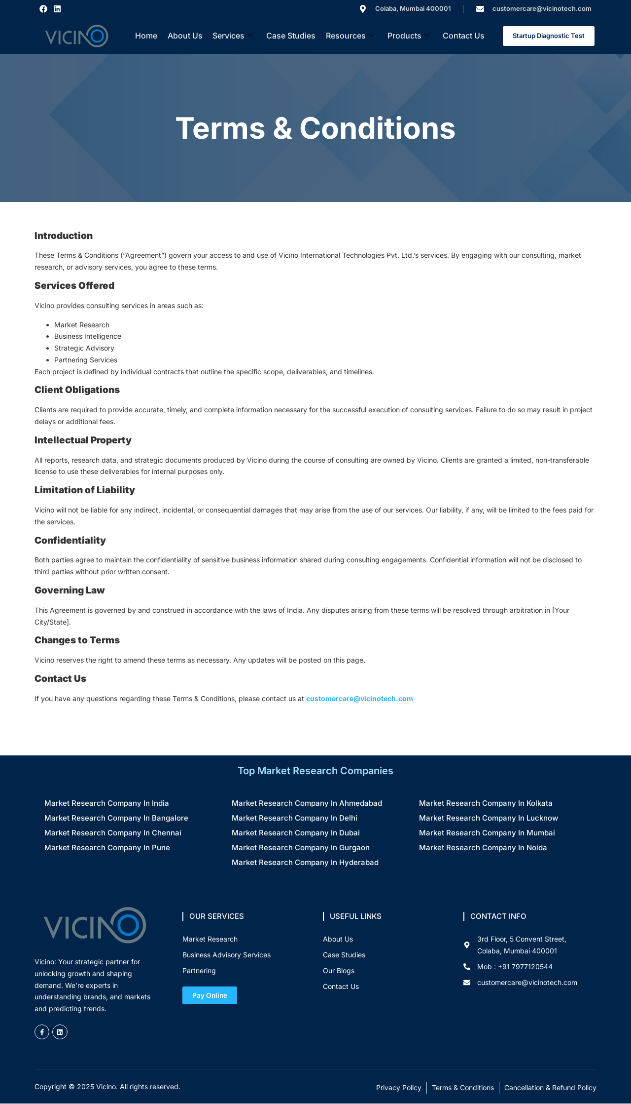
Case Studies (291, 35)
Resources (349, 35)
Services (233, 35)
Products (407, 35)
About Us (185, 35)
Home (147, 35)
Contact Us (463, 35)
